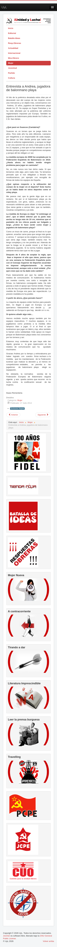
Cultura (11, 78)
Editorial (12, 33)
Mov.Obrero (13, 58)
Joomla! (6, 936)
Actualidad (13, 48)
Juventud (12, 68)
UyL (4, 7)
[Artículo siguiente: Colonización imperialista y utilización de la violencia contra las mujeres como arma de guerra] (43, 415)
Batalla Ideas (14, 38)
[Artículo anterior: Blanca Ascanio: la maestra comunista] (13, 415)
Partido (11, 73)
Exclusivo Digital (17, 408)
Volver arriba (48, 941)
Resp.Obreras (14, 43)
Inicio (10, 28)
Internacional (14, 53)
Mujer (10, 63)
